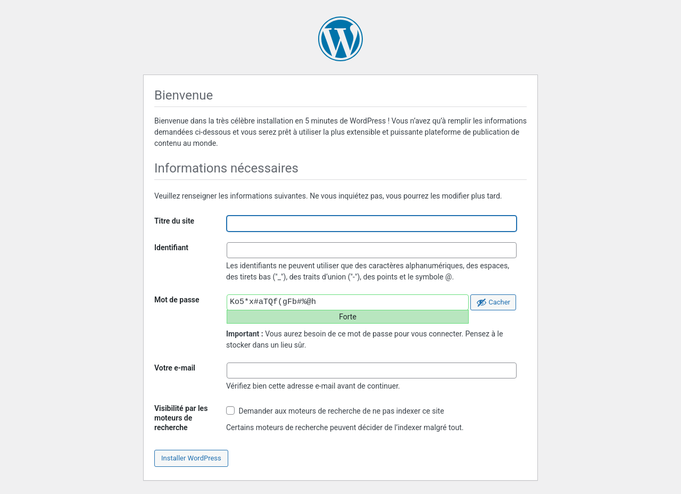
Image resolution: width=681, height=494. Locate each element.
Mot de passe (177, 299)
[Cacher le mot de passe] (493, 302)
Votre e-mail (174, 368)
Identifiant (171, 247)
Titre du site (174, 221)
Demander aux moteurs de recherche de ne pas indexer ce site (335, 410)
